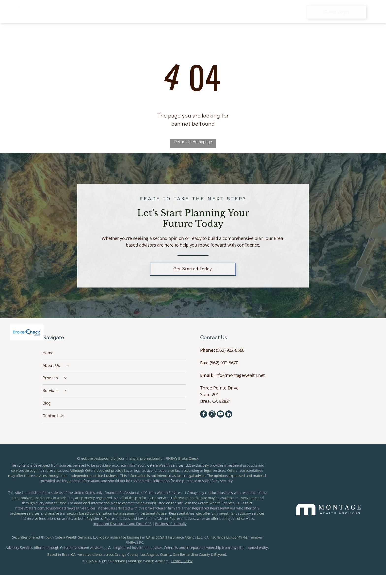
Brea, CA (69, 554)
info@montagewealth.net (239, 375)
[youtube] (220, 414)
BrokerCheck (188, 458)
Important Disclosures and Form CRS (122, 523)
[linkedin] (228, 414)
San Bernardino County (191, 554)
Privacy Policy (182, 561)
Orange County (126, 554)
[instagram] (212, 414)
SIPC (139, 542)
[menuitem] (117, 12)
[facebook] (203, 414)
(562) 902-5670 (224, 363)
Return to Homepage (193, 141)
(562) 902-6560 (230, 350)
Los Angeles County (155, 554)
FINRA (130, 542)
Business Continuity (171, 523)
